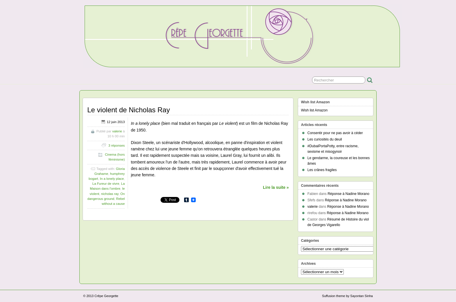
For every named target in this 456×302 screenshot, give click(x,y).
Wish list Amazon (314, 110)
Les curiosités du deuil (324, 139)
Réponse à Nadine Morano (348, 194)
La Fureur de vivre (105, 183)
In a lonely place (112, 178)
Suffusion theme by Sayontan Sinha (347, 296)
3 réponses (116, 145)
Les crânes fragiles (322, 170)
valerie (117, 131)
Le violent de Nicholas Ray (128, 110)
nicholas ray (110, 194)
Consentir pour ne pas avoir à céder (335, 133)
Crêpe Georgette (106, 296)
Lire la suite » (276, 187)
